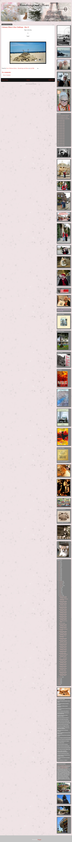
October (60, 584)
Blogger (39, 839)
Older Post (51, 80)
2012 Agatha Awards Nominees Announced (63, 654)
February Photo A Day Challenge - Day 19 (63, 619)
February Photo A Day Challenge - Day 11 (63, 647)
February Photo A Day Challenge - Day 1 (63, 675)
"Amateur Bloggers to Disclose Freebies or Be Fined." (62, 768)
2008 (59, 684)
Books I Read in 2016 (61, 135)
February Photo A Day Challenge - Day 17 (63, 627)
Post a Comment (6, 75)
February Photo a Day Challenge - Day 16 (63, 632)
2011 (59, 680)
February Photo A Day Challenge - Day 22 (63, 612)
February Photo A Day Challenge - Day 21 (63, 614)
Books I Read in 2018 (61, 131)
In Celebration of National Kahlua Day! (63, 599)
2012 (59, 678)
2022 (59, 567)
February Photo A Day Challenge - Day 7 (63, 660)
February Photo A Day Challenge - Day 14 (63, 639)
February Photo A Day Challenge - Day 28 (63, 597)
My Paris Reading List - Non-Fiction (63, 118)
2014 (59, 578)
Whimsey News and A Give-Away (62, 636)
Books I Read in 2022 (61, 125)
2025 (59, 563)
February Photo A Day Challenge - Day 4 (63, 666)
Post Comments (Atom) (31, 84)
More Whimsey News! (63, 605)
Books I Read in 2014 (61, 138)
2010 (59, 681)
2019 (59, 571)
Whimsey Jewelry (62, 623)
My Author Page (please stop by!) (63, 115)
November (61, 582)
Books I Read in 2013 (61, 140)
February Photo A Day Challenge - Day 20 (63, 617)
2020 (59, 570)
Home (28, 80)
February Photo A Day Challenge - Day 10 (63, 649)
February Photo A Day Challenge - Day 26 (63, 602)
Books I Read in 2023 (61, 123)
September (61, 585)
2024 (59, 564)
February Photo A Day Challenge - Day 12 (63, 645)
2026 (59, 561)
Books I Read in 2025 (61, 120)
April (60, 592)
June (60, 589)
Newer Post (5, 80)
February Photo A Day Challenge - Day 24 (63, 607)
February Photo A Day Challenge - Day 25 (63, 604)
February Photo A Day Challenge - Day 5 (63, 664)
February (61, 595)
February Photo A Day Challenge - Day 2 (63, 672)
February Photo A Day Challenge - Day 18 (63, 625)
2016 (59, 575)
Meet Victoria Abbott (62, 670)
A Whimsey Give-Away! (63, 642)
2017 (59, 574)
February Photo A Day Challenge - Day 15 (63, 634)
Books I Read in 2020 (61, 128)
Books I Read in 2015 (61, 136)
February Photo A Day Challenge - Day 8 (63, 656)
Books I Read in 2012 (61, 141)
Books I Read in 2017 (61, 133)
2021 (59, 568)
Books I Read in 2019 (61, 130)
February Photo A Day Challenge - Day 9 (63, 651)
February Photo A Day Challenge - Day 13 (63, 641)
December (61, 581)
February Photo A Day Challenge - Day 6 (63, 662)
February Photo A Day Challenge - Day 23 (63, 610)
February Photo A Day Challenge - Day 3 (63, 669)
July (60, 588)
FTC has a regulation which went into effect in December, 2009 (63, 766)
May (60, 591)
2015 (59, 577)
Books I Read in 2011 (61, 143)
